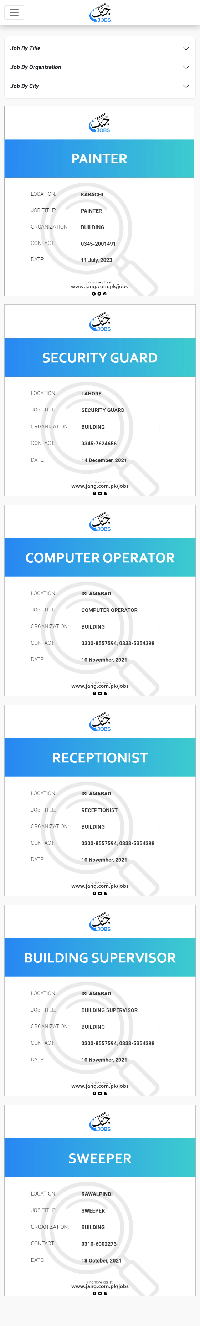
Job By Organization (35, 67)
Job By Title (25, 48)
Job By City (24, 86)
